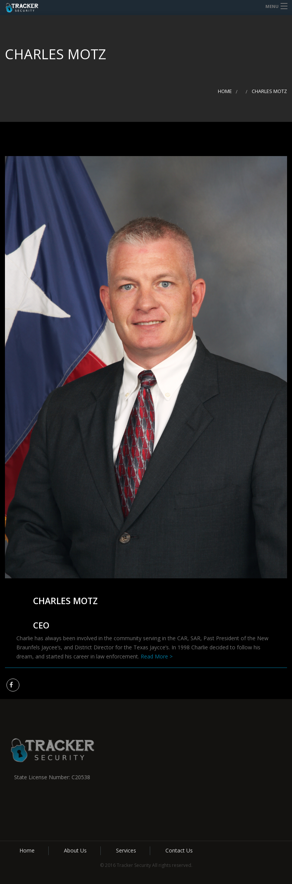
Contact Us (179, 850)
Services (126, 850)
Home (225, 91)
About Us (75, 850)
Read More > (157, 656)
